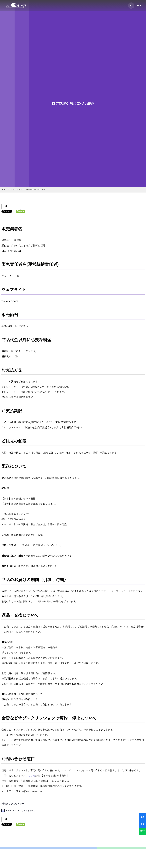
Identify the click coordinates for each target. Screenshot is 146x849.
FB (142, 816)
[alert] (73, 810)
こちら (31, 775)
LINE (142, 831)
